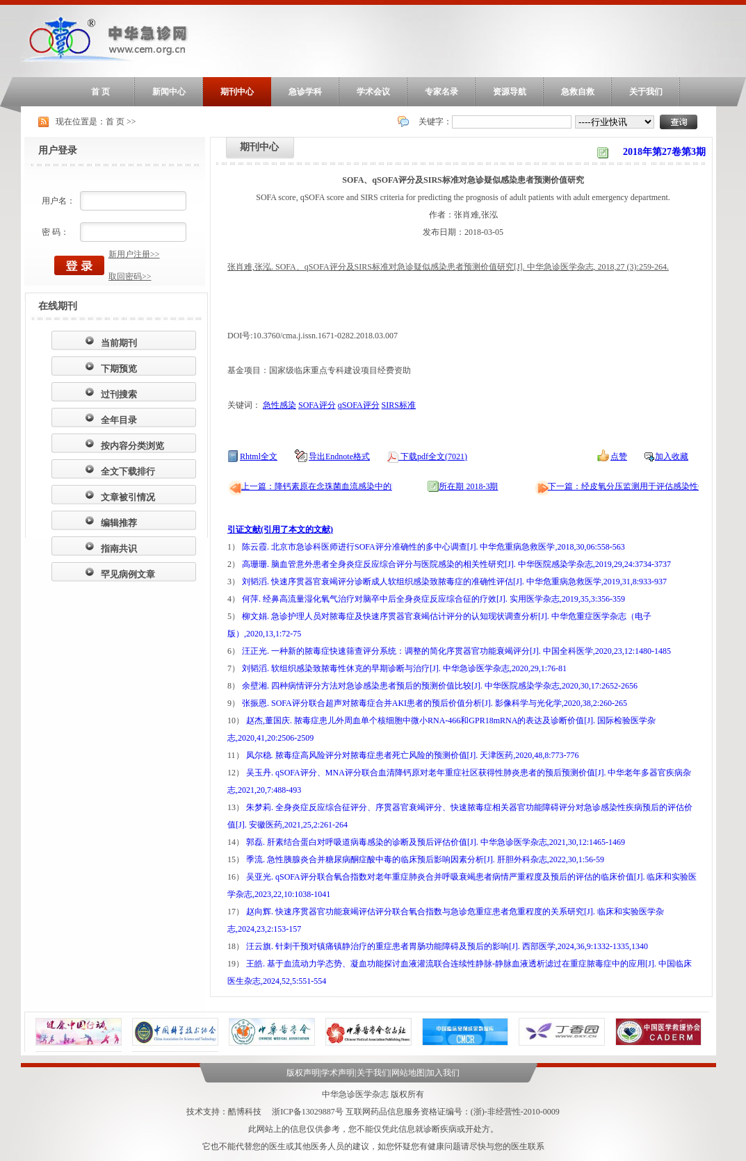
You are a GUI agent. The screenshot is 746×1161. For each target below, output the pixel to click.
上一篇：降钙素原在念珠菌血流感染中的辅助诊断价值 (341, 486)
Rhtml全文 (258, 456)
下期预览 (119, 368)
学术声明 (338, 1073)
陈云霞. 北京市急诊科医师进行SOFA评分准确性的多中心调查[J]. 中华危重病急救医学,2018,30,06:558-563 (433, 547)
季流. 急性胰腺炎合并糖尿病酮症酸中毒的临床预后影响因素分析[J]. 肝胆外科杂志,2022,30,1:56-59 (425, 859)
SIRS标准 (399, 405)
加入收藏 (671, 456)
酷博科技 (244, 1112)
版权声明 (303, 1073)
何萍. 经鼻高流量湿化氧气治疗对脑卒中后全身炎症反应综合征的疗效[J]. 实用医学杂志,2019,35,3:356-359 (433, 599)
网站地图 (408, 1073)
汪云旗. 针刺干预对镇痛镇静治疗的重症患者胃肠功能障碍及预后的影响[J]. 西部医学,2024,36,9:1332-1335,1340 (447, 946)
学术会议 (373, 92)
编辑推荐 (119, 523)
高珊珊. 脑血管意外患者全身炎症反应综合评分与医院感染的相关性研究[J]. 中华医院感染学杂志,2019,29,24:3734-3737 (456, 564)
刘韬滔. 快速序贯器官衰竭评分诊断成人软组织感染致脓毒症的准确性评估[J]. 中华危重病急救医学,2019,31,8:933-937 (454, 581)
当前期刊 (119, 343)
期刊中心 (237, 92)
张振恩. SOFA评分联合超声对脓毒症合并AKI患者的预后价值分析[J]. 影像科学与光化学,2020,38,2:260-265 (434, 703)
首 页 (100, 92)
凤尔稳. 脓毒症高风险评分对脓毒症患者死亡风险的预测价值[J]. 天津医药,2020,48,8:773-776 (412, 755)
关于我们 (646, 92)
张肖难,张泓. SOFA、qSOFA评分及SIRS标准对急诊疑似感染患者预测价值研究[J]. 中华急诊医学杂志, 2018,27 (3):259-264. (448, 267)
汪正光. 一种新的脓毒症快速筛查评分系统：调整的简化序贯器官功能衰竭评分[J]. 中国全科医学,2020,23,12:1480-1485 (456, 651)
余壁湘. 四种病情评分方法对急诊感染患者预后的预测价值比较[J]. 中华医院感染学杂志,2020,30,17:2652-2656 (440, 686)
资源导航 (509, 92)
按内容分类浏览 (132, 445)
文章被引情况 (128, 497)
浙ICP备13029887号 (307, 1112)
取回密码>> (130, 276)
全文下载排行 (128, 471)
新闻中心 (169, 92)
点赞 (618, 456)
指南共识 (119, 548)
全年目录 (119, 420)
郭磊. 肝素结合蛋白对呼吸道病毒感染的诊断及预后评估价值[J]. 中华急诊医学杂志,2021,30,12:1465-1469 (435, 842)
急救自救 (577, 92)
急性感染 (279, 405)
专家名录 (441, 92)
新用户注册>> (134, 254)
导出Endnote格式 (339, 456)
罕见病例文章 (128, 574)
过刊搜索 (119, 394)
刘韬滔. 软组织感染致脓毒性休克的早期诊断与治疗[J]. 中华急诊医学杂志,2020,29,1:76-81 (404, 668)
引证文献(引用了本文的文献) (280, 529)
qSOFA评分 (359, 405)
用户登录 (57, 150)
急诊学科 (305, 92)
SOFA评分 (317, 405)
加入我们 (443, 1073)
